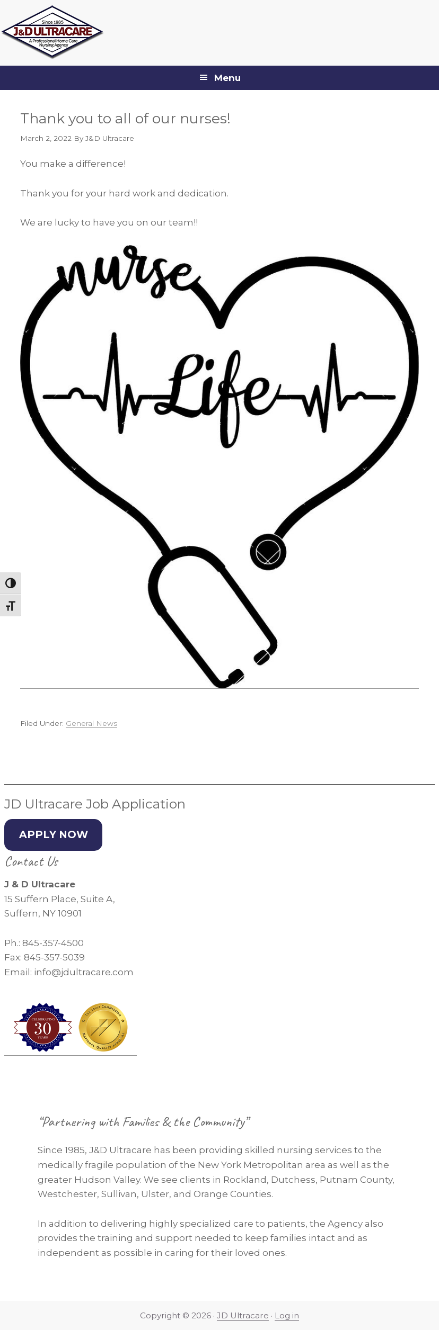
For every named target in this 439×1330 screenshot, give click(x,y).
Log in (287, 1315)
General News (91, 723)
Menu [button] (227, 78)
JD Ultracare (243, 1315)
